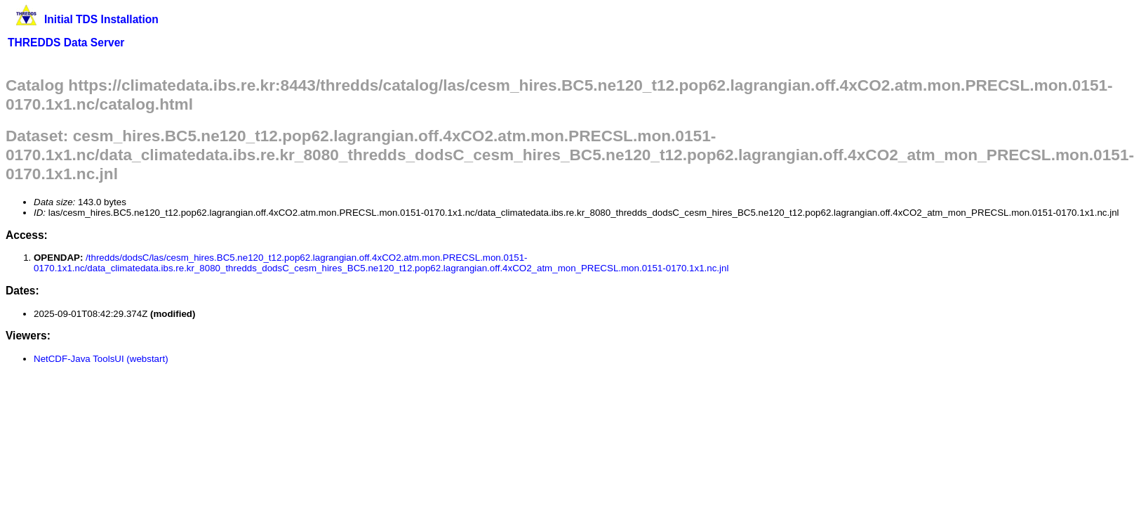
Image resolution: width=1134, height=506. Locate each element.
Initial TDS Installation (101, 19)
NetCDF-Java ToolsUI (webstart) (101, 358)
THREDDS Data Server (66, 42)
